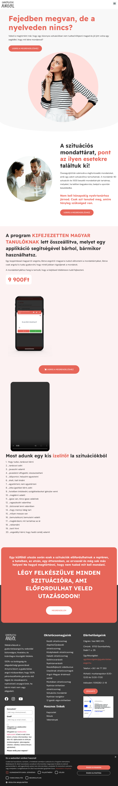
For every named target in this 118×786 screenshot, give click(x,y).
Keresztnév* (11, 709)
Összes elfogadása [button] (93, 767)
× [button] (115, 757)
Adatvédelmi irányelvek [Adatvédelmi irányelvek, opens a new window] (63, 768)
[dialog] (59, 770)
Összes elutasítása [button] (93, 773)
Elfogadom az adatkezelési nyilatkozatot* (16, 727)
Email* (9, 716)
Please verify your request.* (17, 750)
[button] (115, 3)
